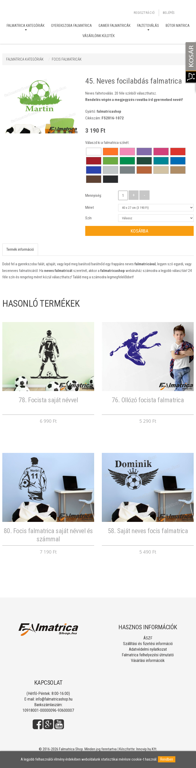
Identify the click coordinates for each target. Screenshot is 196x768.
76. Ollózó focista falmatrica (148, 400)
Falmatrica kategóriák (25, 26)
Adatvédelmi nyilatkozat (148, 649)
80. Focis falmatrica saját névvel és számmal (48, 535)
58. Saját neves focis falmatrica (148, 531)
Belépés (169, 13)
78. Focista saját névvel (48, 400)
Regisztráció (144, 13)
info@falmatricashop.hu (54, 699)
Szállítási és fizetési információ (148, 643)
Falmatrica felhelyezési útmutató (148, 654)
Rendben (166, 759)
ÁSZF (147, 638)
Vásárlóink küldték (98, 36)
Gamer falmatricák (114, 26)
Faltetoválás (148, 26)
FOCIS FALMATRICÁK (67, 59)
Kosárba (139, 231)
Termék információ (20, 249)
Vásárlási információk (148, 660)
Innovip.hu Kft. (146, 749)
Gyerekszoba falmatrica (71, 26)
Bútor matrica (178, 26)
